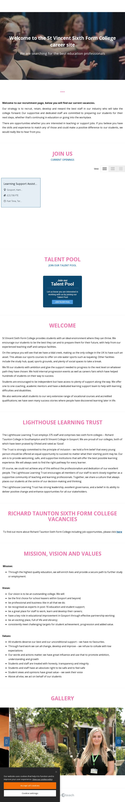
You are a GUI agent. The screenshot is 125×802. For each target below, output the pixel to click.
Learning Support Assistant (21, 184)
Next (118, 741)
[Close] (56, 772)
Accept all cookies (30, 785)
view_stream (112, 168)
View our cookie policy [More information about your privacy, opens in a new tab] (42, 779)
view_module (104, 168)
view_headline (120, 168)
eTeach (62, 795)
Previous (6, 741)
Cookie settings (30, 793)
